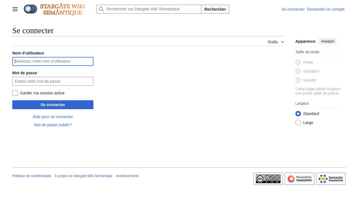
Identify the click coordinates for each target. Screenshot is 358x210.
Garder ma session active (42, 93)
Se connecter (53, 104)
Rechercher (215, 9)
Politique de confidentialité (31, 176)
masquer (327, 41)
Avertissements (127, 176)
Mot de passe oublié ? (53, 125)
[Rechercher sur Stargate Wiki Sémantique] (148, 9)
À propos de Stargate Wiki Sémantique (83, 176)
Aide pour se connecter (53, 116)
